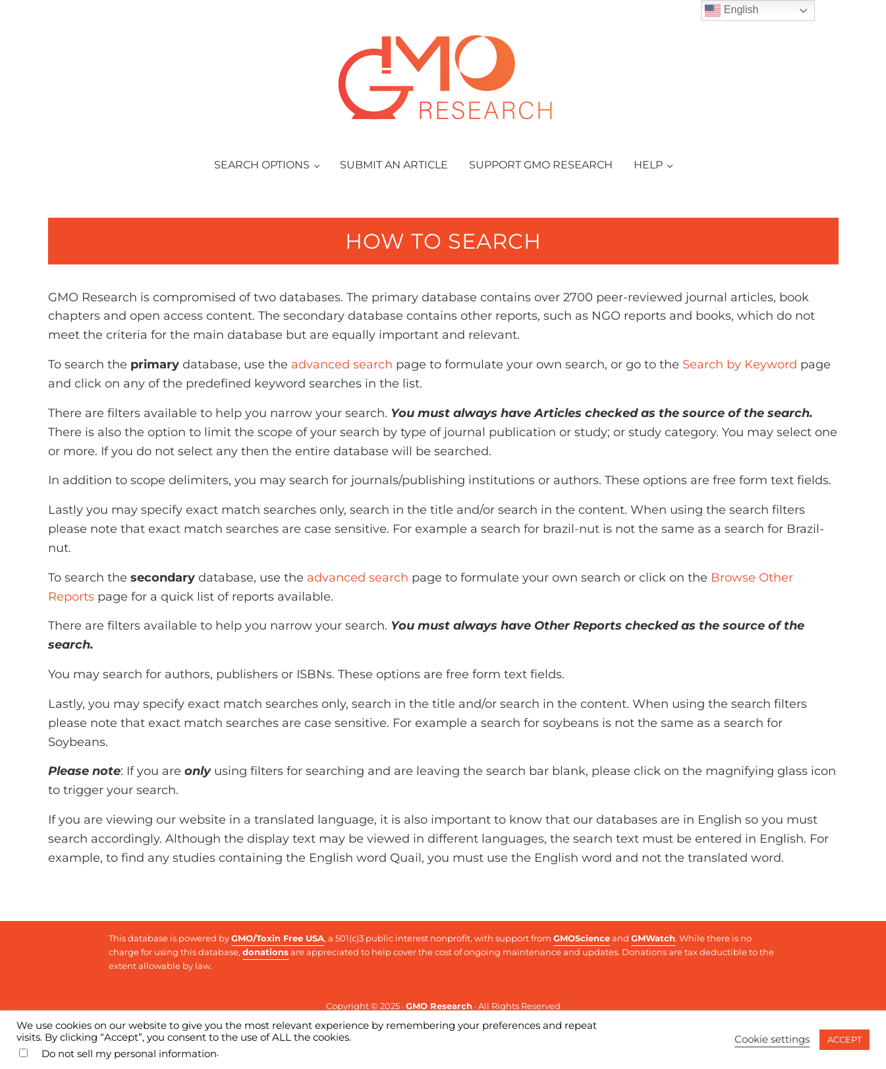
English (731, 10)
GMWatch (653, 938)
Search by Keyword (739, 364)
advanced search (342, 364)
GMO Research (439, 1006)
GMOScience (581, 938)
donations (265, 952)
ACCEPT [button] (844, 1039)
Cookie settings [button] (772, 1039)
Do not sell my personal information (129, 1054)
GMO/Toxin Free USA (277, 938)
